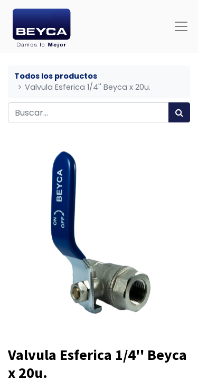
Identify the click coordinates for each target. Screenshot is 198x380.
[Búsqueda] (179, 112)
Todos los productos (55, 76)
